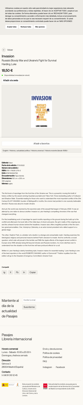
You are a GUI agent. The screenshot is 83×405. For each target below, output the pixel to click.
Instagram (47, 367)
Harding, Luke (9, 64)
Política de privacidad (52, 357)
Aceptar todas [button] (12, 27)
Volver (7, 50)
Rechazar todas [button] (26, 27)
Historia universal (37, 151)
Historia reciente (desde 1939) (56, 151)
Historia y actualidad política (20, 151)
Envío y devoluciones (52, 349)
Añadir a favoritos (41, 143)
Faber (11, 163)
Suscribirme (29, 307)
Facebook (60, 367)
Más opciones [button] (40, 27)
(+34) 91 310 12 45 (10, 375)
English (5, 151)
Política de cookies (51, 353)
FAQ (45, 361)
